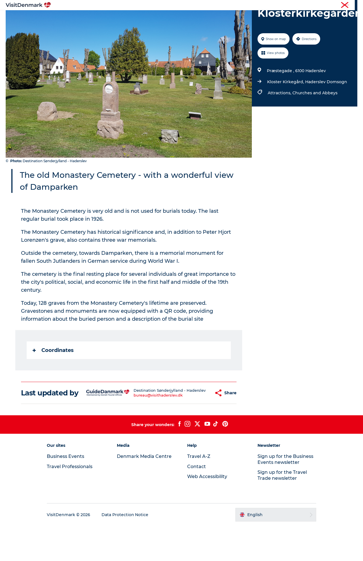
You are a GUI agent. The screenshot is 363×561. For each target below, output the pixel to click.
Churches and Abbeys (314, 119)
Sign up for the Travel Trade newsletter (281, 510)
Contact (350, 5)
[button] (198, 424)
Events (274, 18)
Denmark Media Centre (144, 491)
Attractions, (280, 119)
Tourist (246, 5)
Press (333, 5)
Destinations (126, 18)
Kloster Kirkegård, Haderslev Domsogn (307, 108)
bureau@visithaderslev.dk (147, 428)
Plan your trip (244, 18)
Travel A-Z (198, 491)
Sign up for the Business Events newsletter (285, 494)
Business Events (310, 5)
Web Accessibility (207, 511)
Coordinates (53, 377)
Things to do (162, 18)
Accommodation (202, 18)
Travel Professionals (274, 5)
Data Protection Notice (125, 549)
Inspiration (93, 18)
